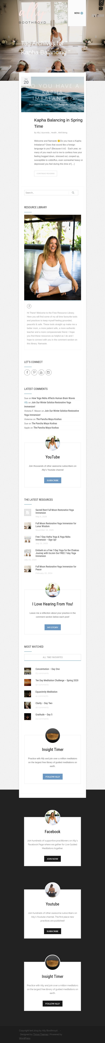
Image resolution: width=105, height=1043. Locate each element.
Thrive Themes (40, 1034)
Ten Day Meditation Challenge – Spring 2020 (57, 680)
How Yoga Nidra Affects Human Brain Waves (53, 398)
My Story (52, 627)
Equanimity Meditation (46, 691)
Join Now (52, 858)
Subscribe (53, 480)
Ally (38, 133)
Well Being (62, 133)
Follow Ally (53, 776)
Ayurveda (45, 133)
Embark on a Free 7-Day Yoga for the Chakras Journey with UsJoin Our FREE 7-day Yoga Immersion (57, 553)
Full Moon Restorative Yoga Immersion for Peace (56, 568)
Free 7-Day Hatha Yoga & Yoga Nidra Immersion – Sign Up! (53, 538)
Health (54, 133)
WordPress (24, 1038)
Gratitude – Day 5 (44, 714)
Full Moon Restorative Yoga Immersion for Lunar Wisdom (56, 525)
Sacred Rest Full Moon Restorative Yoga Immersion (55, 511)
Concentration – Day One (48, 669)
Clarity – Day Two (44, 703)
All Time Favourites (53, 657)
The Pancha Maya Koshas (49, 419)
